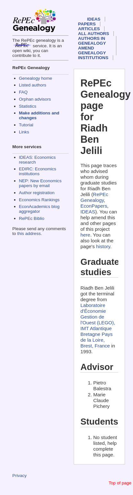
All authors (93, 33)
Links (24, 132)
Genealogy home (35, 78)
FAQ (23, 92)
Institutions (93, 57)
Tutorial (26, 124)
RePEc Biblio (31, 218)
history (103, 246)
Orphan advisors (35, 99)
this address (29, 233)
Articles (89, 28)
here (85, 235)
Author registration (36, 192)
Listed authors (32, 85)
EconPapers (93, 206)
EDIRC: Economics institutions (37, 171)
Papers (87, 24)
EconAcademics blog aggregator (39, 209)
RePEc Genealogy (94, 197)
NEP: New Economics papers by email (40, 183)
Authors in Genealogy (92, 41)
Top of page (120, 483)
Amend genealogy (92, 50)
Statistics (27, 106)
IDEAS (94, 19)
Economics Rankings (39, 199)
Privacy (19, 475)
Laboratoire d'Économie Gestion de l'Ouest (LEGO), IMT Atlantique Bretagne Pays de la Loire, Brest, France (97, 325)
